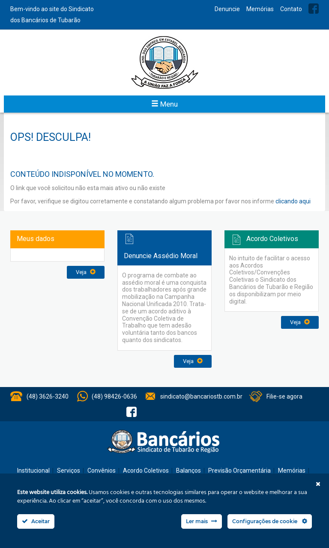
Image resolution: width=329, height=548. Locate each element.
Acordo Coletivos (146, 470)
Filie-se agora (284, 396)
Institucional (33, 470)
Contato (291, 9)
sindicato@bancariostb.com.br (201, 396)
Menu (164, 104)
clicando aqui (293, 201)
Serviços (68, 470)
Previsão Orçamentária (239, 470)
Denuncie (227, 9)
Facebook (313, 8)
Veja (86, 272)
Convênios (101, 470)
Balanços (188, 470)
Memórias (260, 9)
